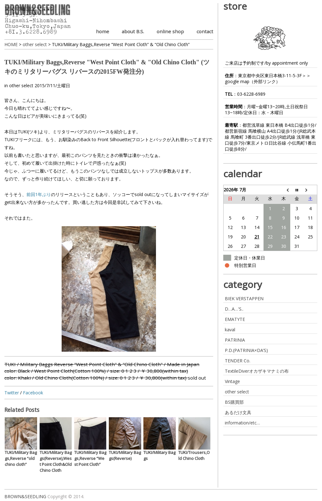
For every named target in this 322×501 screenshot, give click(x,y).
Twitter (11, 393)
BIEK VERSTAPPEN (244, 298)
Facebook (33, 393)
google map (237, 81)
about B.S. (133, 31)
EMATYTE (235, 319)
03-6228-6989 (251, 94)
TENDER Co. (237, 361)
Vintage (232, 381)
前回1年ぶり (38, 194)
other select (21, 85)
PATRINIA (235, 340)
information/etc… (242, 423)
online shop (170, 31)
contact (205, 31)
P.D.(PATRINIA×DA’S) (246, 350)
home (102, 31)
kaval (230, 330)
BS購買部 (234, 402)
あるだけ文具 (238, 412)
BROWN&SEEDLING (25, 496)
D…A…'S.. (234, 309)
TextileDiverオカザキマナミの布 (257, 371)
